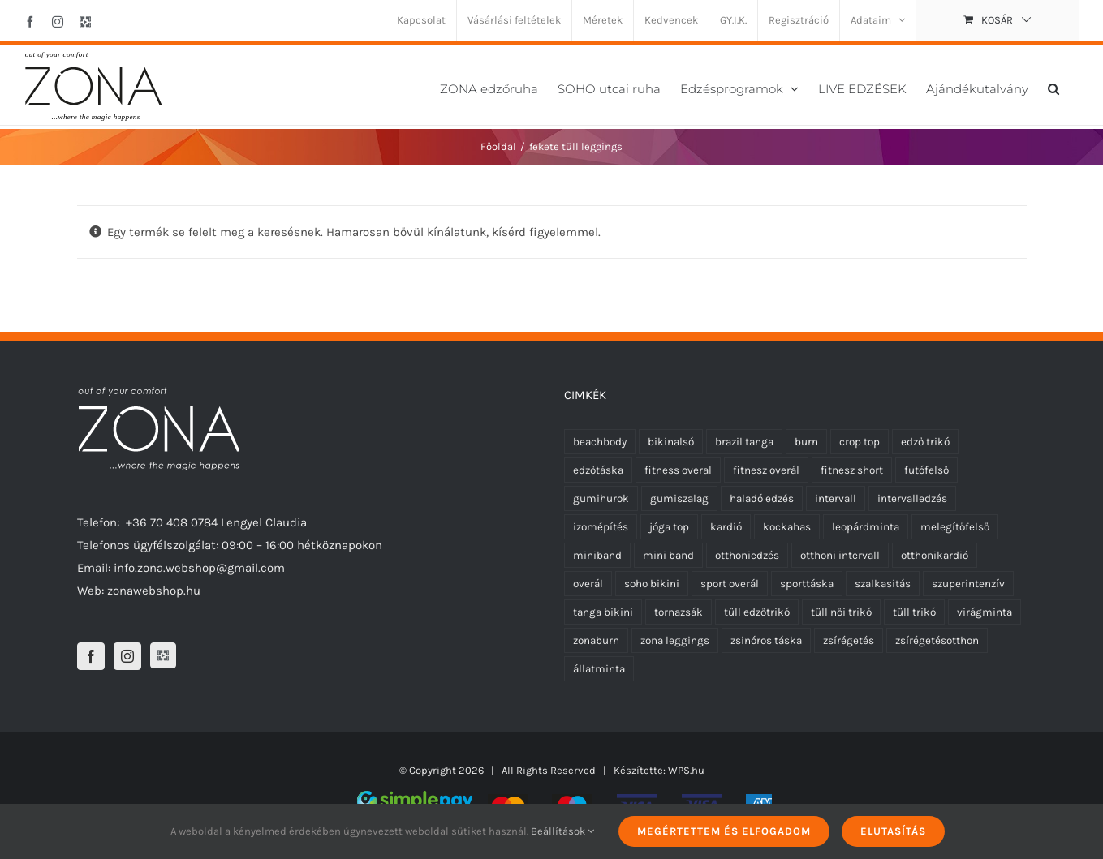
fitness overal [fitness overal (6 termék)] (678, 470)
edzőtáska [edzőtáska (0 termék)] (598, 470)
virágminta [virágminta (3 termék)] (984, 612)
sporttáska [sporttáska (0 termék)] (807, 584)
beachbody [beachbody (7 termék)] (600, 442)
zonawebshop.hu (153, 590)
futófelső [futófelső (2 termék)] (926, 470)
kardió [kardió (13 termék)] (726, 527)
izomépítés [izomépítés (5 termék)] (600, 527)
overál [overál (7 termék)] (588, 584)
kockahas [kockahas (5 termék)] (787, 527)
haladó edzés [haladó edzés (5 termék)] (762, 498)
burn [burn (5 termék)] (806, 442)
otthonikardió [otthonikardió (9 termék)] (934, 555)
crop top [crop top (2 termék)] (859, 442)
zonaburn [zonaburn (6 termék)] (596, 640)
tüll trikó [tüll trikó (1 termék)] (914, 612)
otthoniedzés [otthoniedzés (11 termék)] (747, 555)
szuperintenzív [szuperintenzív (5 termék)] (968, 584)
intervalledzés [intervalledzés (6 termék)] (912, 498)
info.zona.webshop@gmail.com (199, 567)
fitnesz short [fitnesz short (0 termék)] (852, 470)
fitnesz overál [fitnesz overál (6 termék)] (766, 470)
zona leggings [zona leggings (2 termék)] (674, 640)
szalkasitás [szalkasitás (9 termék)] (883, 584)
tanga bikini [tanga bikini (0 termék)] (603, 612)
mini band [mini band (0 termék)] (668, 555)
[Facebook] (91, 656)
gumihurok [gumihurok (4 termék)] (601, 498)
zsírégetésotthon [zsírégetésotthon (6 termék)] (937, 640)
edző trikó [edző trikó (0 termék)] (925, 442)
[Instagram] (127, 656)
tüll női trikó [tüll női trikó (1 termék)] (841, 612)
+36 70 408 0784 (172, 522)
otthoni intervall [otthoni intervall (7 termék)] (840, 555)
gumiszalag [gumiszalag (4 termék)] (679, 498)
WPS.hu (686, 770)
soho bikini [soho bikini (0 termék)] (651, 584)
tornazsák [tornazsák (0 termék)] (678, 612)
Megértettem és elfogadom (724, 831)
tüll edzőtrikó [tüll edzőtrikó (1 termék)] (757, 612)
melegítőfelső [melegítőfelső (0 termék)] (954, 527)
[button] (1053, 87)
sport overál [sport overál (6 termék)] (729, 584)
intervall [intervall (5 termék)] (835, 498)
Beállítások (562, 831)
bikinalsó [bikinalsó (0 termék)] (671, 442)
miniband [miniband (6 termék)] (597, 555)
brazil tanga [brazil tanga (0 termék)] (744, 442)
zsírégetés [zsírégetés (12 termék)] (848, 640)
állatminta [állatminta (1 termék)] (599, 669)
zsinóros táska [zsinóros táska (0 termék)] (766, 640)
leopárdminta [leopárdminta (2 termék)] (865, 527)
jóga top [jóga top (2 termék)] (669, 527)
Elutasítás (893, 831)
